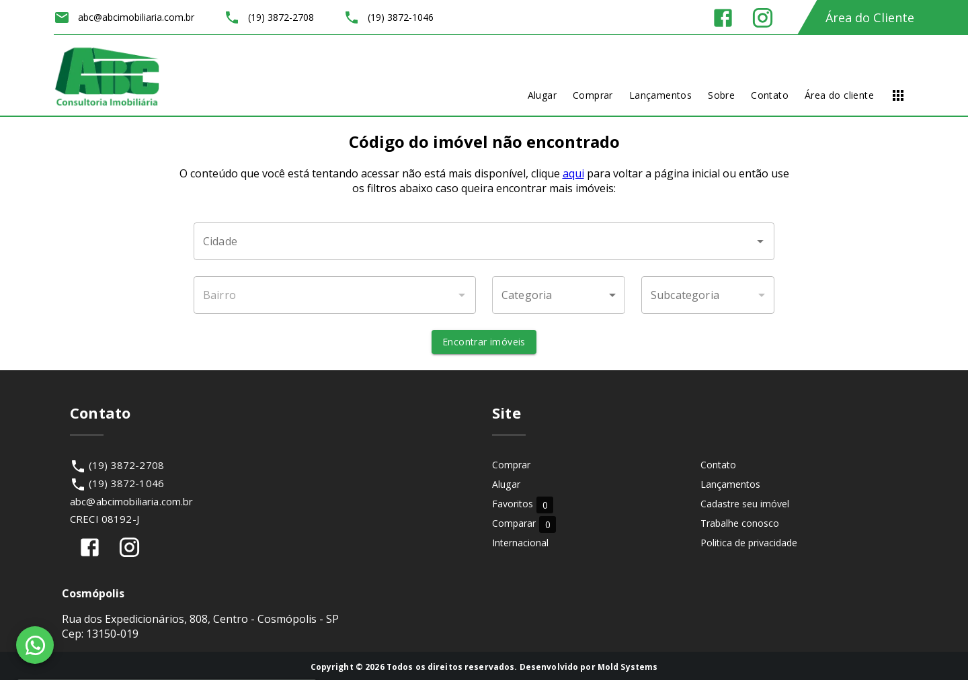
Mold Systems (628, 667)
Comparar (524, 524)
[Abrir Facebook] (723, 18)
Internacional (520, 542)
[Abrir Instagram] (762, 18)
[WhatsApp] (35, 645)
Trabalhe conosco (739, 523)
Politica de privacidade (748, 542)
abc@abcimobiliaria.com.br (132, 501)
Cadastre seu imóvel (744, 503)
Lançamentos (730, 484)
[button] (558, 295)
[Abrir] (760, 241)
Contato (718, 464)
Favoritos (522, 504)
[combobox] (484, 241)
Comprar (511, 464)
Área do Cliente (869, 17)
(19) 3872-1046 (126, 483)
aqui (573, 173)
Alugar (506, 484)
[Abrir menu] (898, 95)
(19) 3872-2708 (126, 465)
